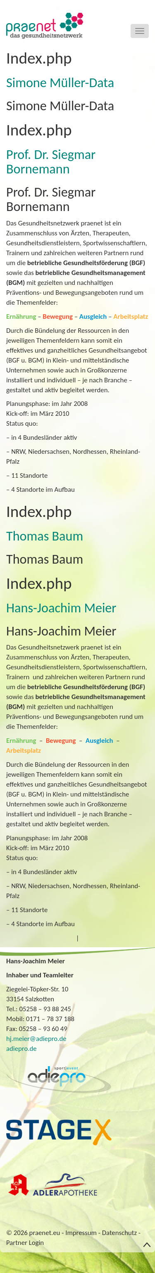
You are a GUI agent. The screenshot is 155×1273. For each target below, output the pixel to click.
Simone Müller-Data (60, 82)
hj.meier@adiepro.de (36, 1038)
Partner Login (25, 1242)
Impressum (81, 1232)
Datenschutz (119, 1232)
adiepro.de (21, 1048)
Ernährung (21, 316)
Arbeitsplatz (130, 316)
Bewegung (58, 316)
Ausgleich (93, 316)
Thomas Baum (44, 536)
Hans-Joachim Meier (61, 608)
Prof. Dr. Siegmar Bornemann (50, 161)
